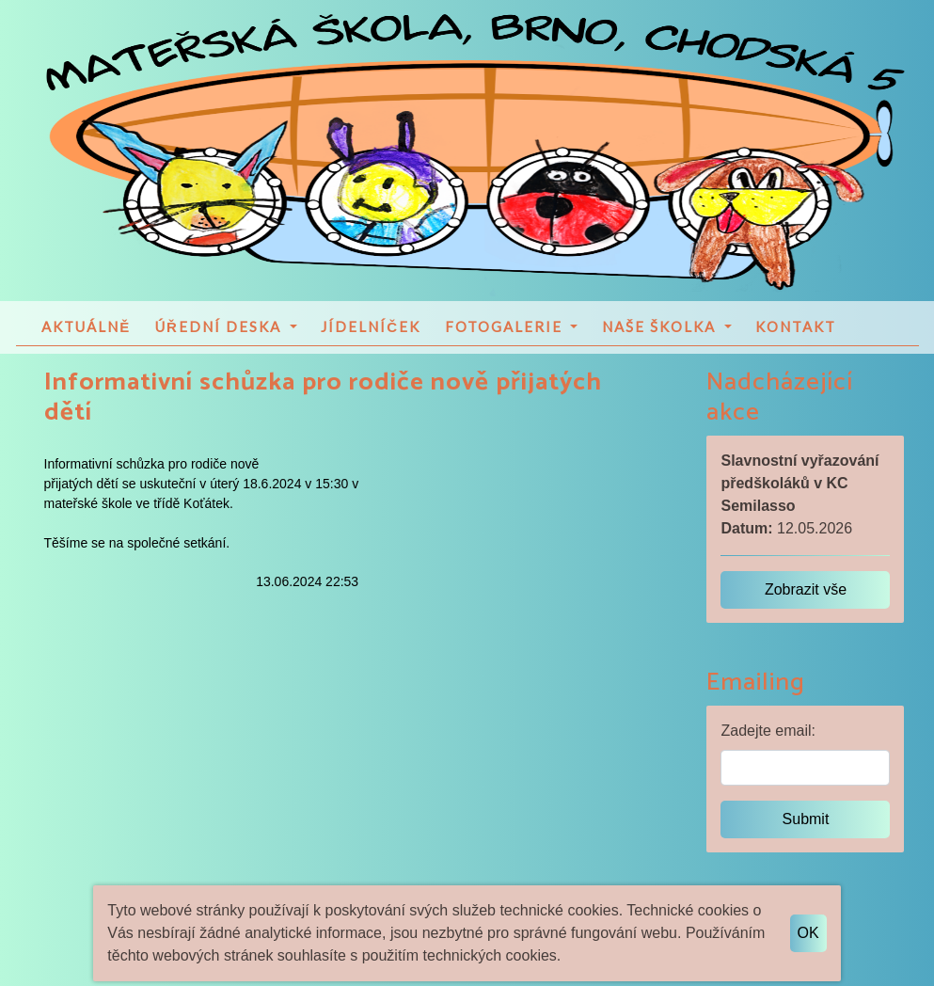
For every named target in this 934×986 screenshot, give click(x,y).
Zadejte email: (767, 740)
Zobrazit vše (806, 599)
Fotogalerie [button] (506, 335)
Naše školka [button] (661, 335)
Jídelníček (370, 335)
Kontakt (795, 335)
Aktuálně (86, 335)
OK (808, 933)
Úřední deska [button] (220, 335)
